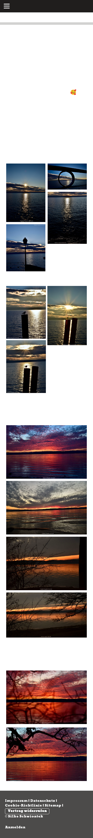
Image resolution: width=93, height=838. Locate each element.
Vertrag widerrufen (27, 811)
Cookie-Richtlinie (23, 806)
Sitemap (53, 806)
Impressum (16, 801)
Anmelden (15, 827)
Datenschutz (42, 801)
